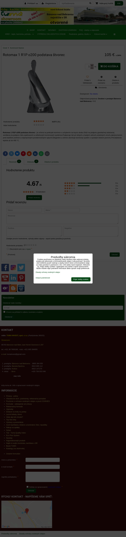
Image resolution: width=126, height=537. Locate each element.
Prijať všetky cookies (80, 279)
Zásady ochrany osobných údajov (48, 272)
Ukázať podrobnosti (43, 278)
